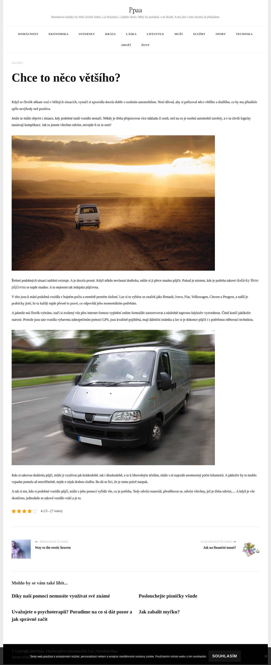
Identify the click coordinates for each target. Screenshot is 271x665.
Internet (87, 34)
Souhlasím (224, 656)
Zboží (126, 45)
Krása (110, 34)
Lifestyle (155, 34)
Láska (131, 34)
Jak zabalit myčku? (160, 612)
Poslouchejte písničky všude (169, 596)
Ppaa (135, 10)
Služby (199, 34)
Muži (178, 34)
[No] (266, 656)
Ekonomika (59, 34)
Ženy (145, 45)
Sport (221, 34)
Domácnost (28, 34)
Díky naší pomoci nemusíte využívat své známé (62, 596)
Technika (244, 34)
